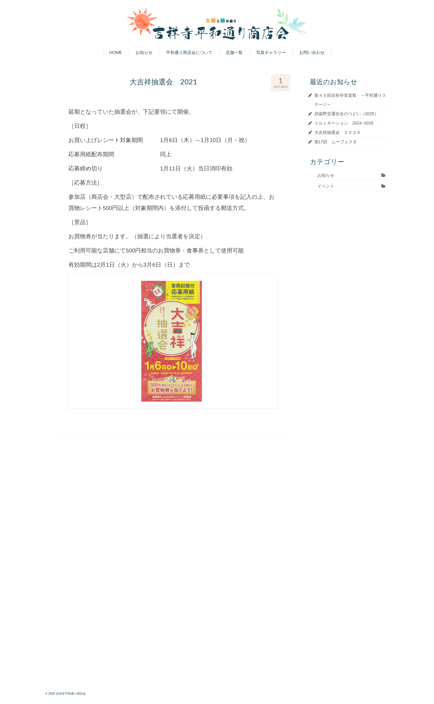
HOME (115, 52)
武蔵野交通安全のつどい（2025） (346, 113)
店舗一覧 (234, 52)
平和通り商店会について (189, 52)
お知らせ (144, 52)
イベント (325, 186)
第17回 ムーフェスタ (335, 141)
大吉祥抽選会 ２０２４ (337, 132)
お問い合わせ (312, 52)
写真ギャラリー (271, 52)
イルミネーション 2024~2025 (343, 123)
